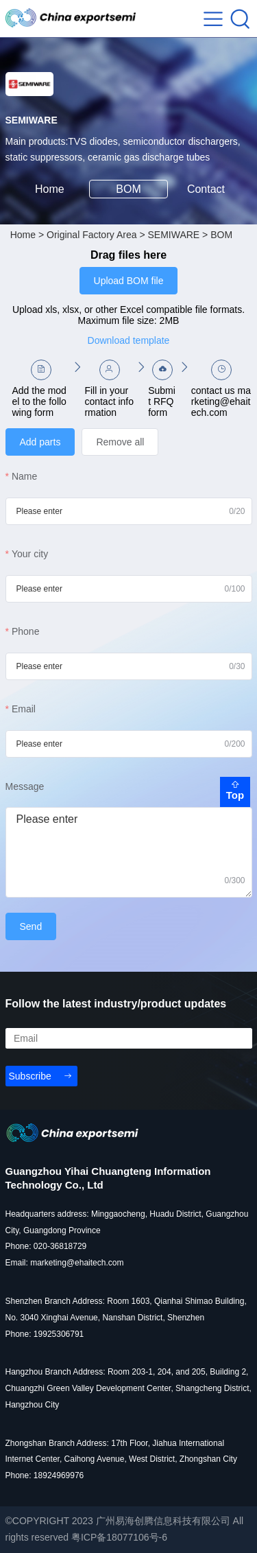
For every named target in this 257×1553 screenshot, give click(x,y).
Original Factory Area (92, 234)
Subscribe (30, 1076)
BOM (128, 189)
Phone (25, 631)
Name (24, 476)
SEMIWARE (173, 234)
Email (24, 708)
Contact (207, 189)
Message (25, 786)
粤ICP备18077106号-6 (119, 1537)
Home (49, 189)
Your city (30, 553)
